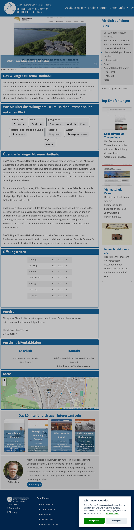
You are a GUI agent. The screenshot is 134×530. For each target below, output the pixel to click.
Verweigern (116, 521)
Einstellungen (112, 513)
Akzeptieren (94, 521)
